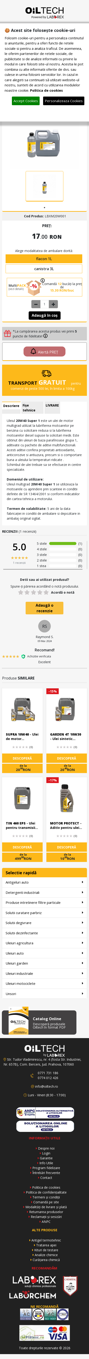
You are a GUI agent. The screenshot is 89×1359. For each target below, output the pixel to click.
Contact (46, 1177)
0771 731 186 (48, 1073)
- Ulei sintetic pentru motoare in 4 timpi (65, 737)
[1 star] (20, 592)
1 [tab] (44, 207)
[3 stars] (33, 592)
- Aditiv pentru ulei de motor (66, 826)
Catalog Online (47, 1018)
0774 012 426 (48, 1078)
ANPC (46, 1221)
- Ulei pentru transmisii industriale (20, 826)
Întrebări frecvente (46, 1173)
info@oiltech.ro (46, 1086)
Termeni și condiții (46, 1197)
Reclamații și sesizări (46, 1216)
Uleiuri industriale (44, 973)
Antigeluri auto (44, 882)
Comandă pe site (46, 1202)
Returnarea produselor (46, 1212)
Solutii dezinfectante (44, 932)
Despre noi (46, 1148)
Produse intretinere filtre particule (44, 902)
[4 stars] (40, 592)
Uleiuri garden (44, 963)
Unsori (44, 993)
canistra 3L (44, 268)
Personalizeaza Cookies (64, 100)
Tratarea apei (46, 1245)
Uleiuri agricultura (44, 942)
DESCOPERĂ (22, 758)
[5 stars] (46, 592)
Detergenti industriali (44, 892)
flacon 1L (44, 258)
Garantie (46, 1158)
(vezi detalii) (16, 289)
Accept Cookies (26, 100)
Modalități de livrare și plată (46, 1207)
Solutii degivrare (44, 922)
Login (46, 1153)
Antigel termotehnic (46, 1240)
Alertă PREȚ (44, 351)
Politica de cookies (46, 1187)
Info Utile (46, 1163)
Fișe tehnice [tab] (29, 407)
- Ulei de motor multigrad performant (22, 737)
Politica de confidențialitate (46, 1192)
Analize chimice (46, 1255)
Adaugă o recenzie (44, 608)
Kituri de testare (46, 1250)
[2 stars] (27, 592)
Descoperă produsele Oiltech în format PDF (49, 1025)
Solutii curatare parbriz (44, 912)
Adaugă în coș (45, 315)
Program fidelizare (46, 1168)
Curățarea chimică (46, 1260)
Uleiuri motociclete (44, 983)
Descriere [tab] (11, 406)
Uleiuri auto (44, 953)
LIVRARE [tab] (52, 405)
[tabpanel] (44, 186)
